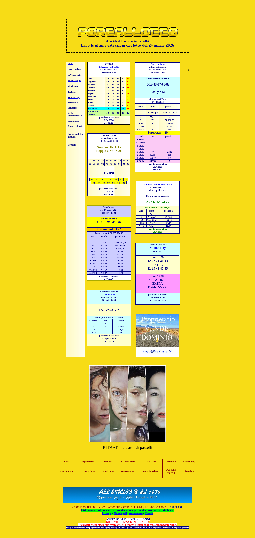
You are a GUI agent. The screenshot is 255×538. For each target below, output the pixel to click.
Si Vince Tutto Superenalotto (158, 184)
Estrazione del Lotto (109, 67)
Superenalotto (158, 64)
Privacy (106, 513)
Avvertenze (136, 513)
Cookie (149, 513)
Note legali (120, 513)
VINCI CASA (109, 294)
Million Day (157, 248)
